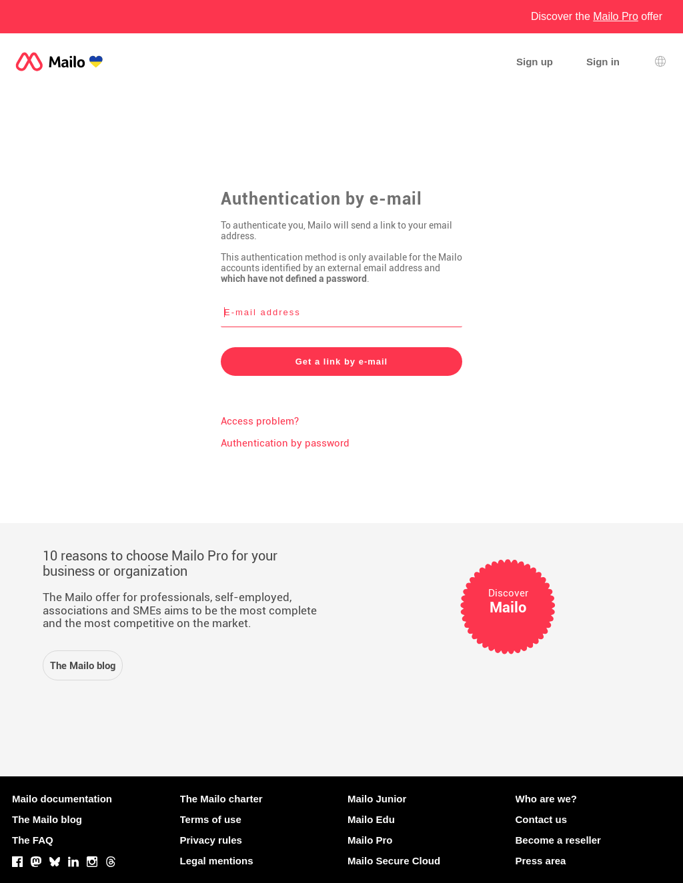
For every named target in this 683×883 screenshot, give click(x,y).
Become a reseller (558, 840)
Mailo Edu (371, 819)
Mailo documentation (62, 798)
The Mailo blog (47, 819)
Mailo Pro (370, 840)
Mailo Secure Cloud (394, 860)
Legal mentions (216, 860)
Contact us (542, 819)
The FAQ (32, 840)
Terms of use (210, 819)
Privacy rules (211, 840)
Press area (541, 860)
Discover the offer (596, 16)
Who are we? (547, 798)
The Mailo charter (221, 798)
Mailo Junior (377, 798)
